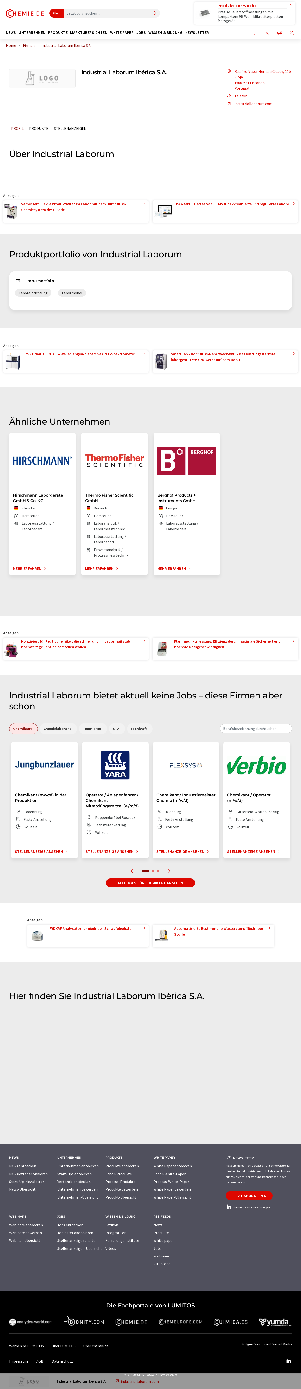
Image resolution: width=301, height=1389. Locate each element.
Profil (17, 128)
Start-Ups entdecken (74, 1173)
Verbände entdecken (74, 1181)
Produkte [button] (58, 32)
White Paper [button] (122, 32)
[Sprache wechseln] (279, 33)
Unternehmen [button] (32, 32)
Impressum (18, 1361)
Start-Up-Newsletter (26, 1181)
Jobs (157, 1248)
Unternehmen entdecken (78, 1165)
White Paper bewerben (172, 1189)
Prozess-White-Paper (171, 1181)
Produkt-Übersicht (120, 1197)
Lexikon (111, 1224)
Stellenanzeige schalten (77, 1240)
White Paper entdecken (173, 1165)
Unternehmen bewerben (77, 1189)
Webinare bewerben (25, 1232)
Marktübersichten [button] (88, 32)
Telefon (236, 96)
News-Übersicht (22, 1189)
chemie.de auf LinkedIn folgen (248, 1207)
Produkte (38, 128)
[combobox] (256, 728)
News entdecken (22, 1165)
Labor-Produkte (118, 1173)
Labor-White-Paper (170, 1173)
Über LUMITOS (63, 1346)
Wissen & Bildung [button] (165, 32)
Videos (110, 1248)
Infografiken (115, 1232)
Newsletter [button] (197, 32)
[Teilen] (267, 33)
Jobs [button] (141, 32)
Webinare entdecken (26, 1224)
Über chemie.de (96, 1346)
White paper (164, 1240)
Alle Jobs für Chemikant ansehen (150, 882)
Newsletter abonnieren (28, 1173)
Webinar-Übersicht (24, 1240)
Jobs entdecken (70, 1224)
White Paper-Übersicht (172, 1197)
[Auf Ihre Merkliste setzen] (255, 33)
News (158, 1224)
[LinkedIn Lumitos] (288, 1361)
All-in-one (162, 1263)
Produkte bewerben (121, 1189)
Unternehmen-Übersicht (77, 1197)
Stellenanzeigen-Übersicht (79, 1248)
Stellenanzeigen (70, 128)
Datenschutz (62, 1361)
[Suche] (154, 13)
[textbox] (256, 728)
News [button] (11, 32)
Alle (55, 13)
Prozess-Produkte (120, 1181)
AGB (39, 1361)
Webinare (161, 1256)
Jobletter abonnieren (75, 1232)
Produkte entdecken (122, 1165)
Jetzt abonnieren (249, 1195)
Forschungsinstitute (122, 1240)
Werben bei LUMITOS (26, 1346)
